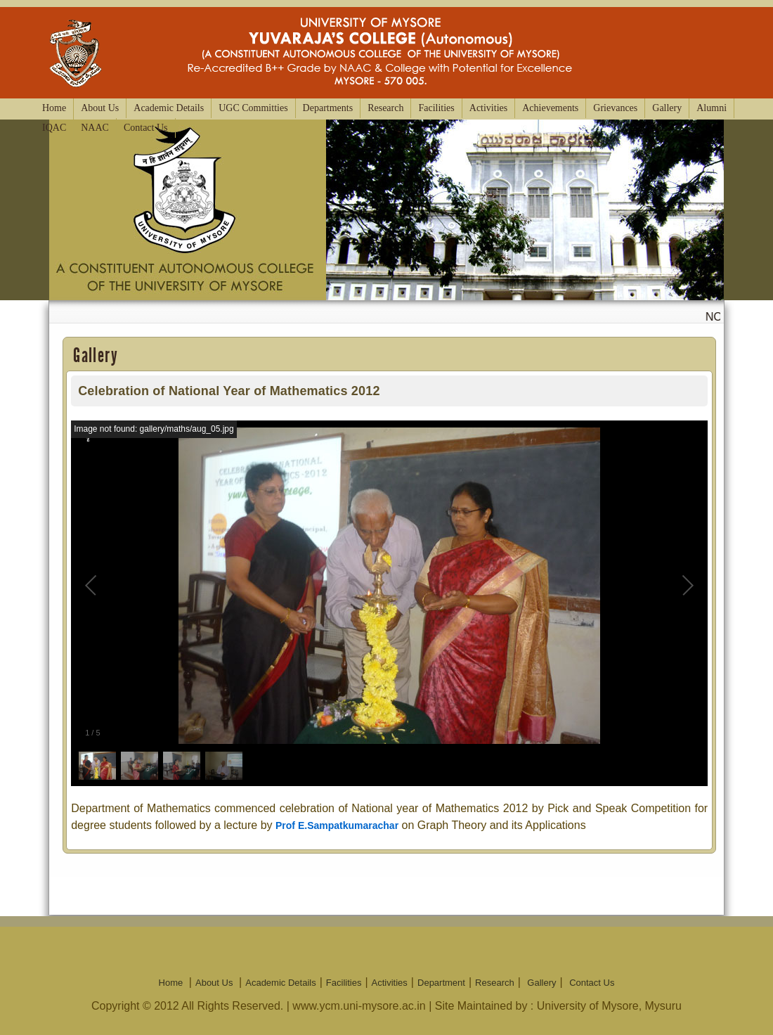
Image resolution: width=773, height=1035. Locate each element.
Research (385, 108)
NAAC (95, 127)
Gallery (667, 108)
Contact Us (146, 127)
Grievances (615, 108)
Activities (488, 108)
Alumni (711, 108)
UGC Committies (253, 108)
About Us (100, 108)
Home (54, 108)
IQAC (54, 127)
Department (441, 982)
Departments (328, 108)
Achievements (550, 108)
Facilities (436, 108)
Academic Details (169, 108)
